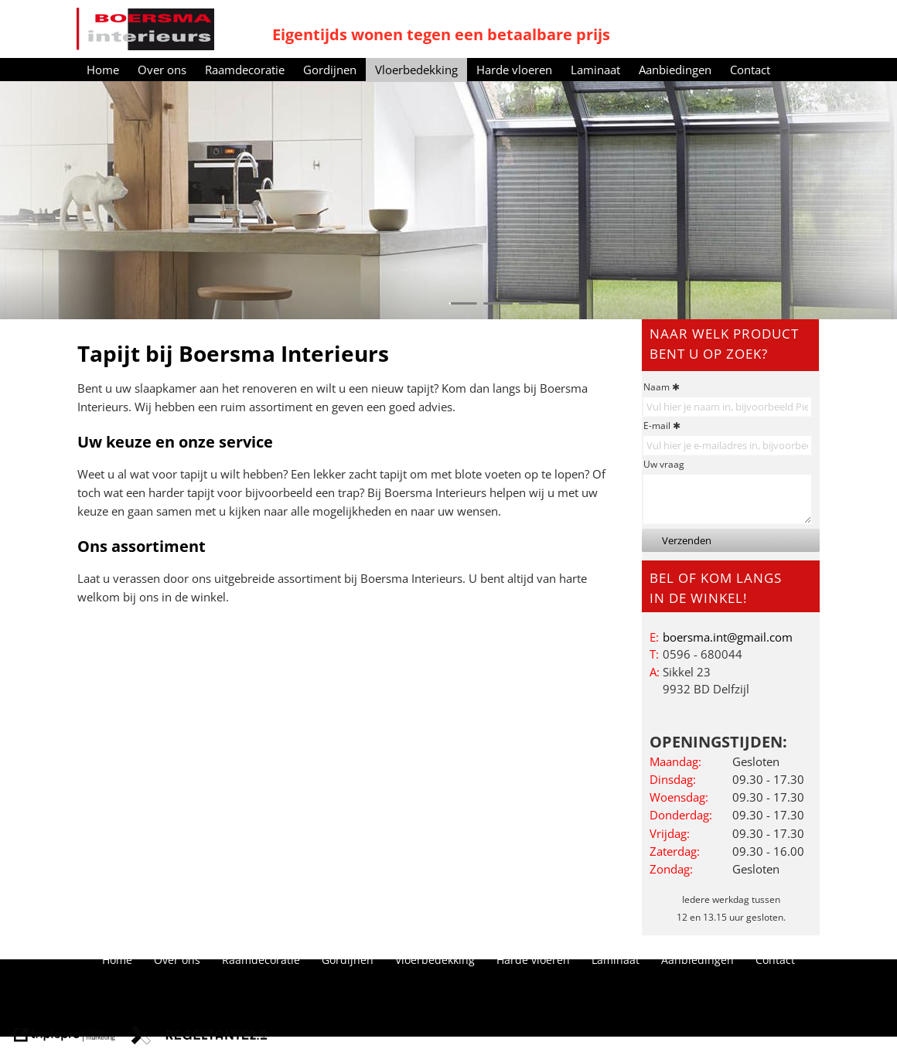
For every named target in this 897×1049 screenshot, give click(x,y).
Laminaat (595, 69)
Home (103, 69)
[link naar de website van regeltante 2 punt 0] (199, 1037)
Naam (656, 386)
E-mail (656, 425)
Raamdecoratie (245, 69)
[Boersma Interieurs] (145, 29)
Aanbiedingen (675, 69)
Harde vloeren (514, 69)
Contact (750, 69)
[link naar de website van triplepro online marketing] (64, 1037)
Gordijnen (329, 69)
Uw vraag (663, 464)
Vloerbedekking (416, 69)
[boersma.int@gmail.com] (728, 637)
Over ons (162, 69)
